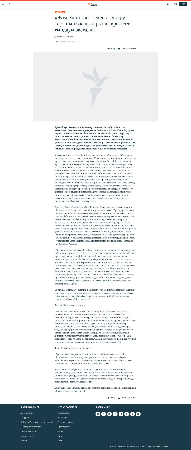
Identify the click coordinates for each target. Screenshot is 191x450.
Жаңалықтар (63, 413)
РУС (175, 4)
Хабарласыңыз (26, 413)
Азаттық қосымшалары (30, 427)
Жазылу (23, 441)
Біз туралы (25, 418)
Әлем (60, 441)
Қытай (61, 436)
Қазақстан (62, 418)
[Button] (111, 48)
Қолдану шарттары (28, 431)
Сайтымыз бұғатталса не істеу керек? (36, 422)
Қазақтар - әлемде (66, 422)
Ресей (60, 431)
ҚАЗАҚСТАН (60, 12)
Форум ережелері (28, 436)
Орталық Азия (64, 427)
